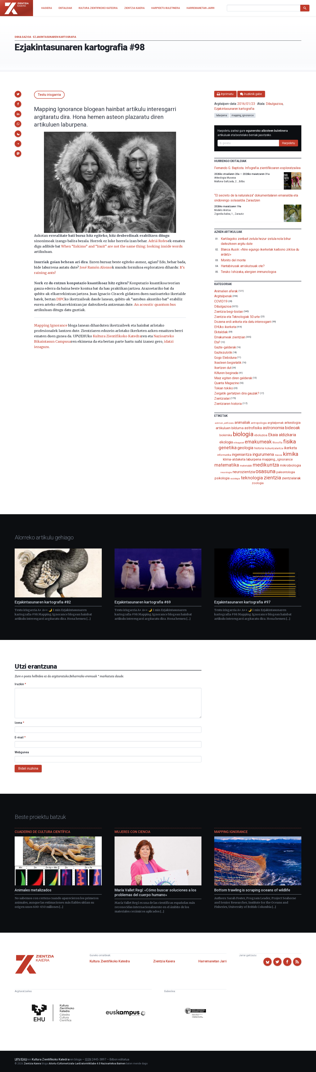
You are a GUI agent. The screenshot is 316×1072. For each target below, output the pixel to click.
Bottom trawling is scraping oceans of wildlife (252, 890)
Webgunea (22, 752)
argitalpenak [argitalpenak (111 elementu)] (275, 422)
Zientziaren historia (228, 403)
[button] (18, 94)
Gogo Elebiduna (225, 357)
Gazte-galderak (225, 347)
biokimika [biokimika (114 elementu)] (225, 435)
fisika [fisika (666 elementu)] (289, 441)
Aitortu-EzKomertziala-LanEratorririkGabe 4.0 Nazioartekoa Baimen (87, 1063)
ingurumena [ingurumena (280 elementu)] (263, 454)
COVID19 (220, 301)
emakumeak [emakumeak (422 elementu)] (258, 442)
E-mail (20, 737)
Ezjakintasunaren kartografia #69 (143, 602)
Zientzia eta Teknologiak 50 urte (237, 317)
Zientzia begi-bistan (228, 312)
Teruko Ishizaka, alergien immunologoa (248, 272)
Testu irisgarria (49, 95)
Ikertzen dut (222, 368)
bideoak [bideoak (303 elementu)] (292, 427)
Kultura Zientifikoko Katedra (117, 336)
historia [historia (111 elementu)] (259, 448)
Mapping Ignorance (50, 325)
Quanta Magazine (226, 383)
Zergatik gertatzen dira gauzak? (236, 393)
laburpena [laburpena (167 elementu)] (253, 459)
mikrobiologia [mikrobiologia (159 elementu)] (290, 465)
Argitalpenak (223, 296)
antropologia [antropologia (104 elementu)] (259, 422)
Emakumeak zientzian (229, 337)
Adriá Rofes (158, 241)
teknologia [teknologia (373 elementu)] (252, 477)
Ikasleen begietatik (227, 363)
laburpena (221, 115)
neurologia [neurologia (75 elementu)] (226, 472)
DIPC (60, 299)
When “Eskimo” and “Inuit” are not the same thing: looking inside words (122, 246)
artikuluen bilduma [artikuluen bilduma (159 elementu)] (230, 428)
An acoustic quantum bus (155, 304)
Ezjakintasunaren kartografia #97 (242, 602)
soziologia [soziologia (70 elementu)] (235, 478)
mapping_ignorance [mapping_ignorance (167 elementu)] (277, 459)
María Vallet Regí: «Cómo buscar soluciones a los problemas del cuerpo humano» (155, 892)
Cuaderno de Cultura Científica (42, 832)
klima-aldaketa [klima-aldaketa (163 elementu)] (234, 459)
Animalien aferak (226, 291)
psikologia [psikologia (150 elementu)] (222, 478)
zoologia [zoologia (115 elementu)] (257, 483)
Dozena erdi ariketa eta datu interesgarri (242, 322)
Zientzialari (222, 398)
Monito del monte (233, 260)
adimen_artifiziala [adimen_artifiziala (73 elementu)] (224, 423)
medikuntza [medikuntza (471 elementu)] (266, 465)
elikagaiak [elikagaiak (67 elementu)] (239, 442)
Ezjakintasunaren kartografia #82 (43, 602)
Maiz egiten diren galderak (233, 378)
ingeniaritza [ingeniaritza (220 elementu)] (242, 454)
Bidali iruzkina (28, 768)
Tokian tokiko (223, 388)
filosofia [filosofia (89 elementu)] (277, 442)
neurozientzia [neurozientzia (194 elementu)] (244, 472)
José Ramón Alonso (96, 267)
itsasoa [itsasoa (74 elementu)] (278, 455)
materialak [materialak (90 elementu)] (246, 465)
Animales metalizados (33, 890)
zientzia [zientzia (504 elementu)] (272, 478)
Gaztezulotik (223, 352)
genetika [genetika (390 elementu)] (228, 447)
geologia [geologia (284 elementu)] (245, 447)
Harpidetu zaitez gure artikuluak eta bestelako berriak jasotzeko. (253, 133)
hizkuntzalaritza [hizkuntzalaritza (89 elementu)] (274, 448)
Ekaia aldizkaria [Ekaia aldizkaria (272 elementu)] (282, 434)
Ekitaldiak (221, 332)
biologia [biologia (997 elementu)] (243, 434)
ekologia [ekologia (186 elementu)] (226, 442)
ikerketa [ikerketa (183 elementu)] (290, 448)
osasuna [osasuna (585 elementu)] (265, 471)
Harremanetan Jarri (212, 961)
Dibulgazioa (23, 37)
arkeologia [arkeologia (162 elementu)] (292, 423)
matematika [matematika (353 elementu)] (226, 465)
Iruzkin (20, 684)
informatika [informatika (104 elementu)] (224, 454)
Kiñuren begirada (226, 373)
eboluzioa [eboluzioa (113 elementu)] (260, 435)
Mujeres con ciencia (132, 832)
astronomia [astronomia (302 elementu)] (273, 427)
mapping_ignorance (243, 115)
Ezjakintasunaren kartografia (54, 37)
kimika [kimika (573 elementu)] (290, 454)
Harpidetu (288, 143)
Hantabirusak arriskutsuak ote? (243, 266)
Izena (19, 722)
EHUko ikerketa (225, 327)
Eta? (217, 342)
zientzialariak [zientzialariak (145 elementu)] (291, 478)
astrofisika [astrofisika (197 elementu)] (253, 428)
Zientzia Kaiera (164, 961)
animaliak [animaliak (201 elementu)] (242, 422)
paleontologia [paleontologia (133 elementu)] (285, 472)
